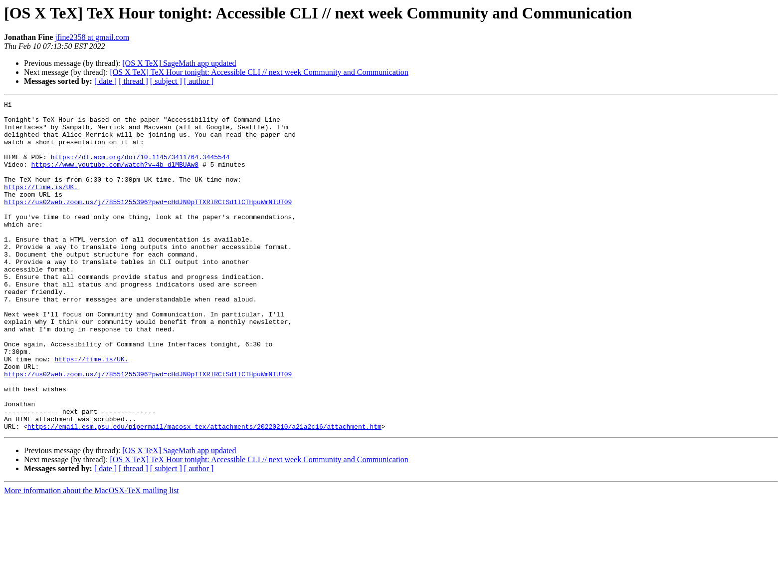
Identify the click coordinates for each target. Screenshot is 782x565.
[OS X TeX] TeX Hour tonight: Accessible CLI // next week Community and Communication (259, 72)
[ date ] (105, 81)
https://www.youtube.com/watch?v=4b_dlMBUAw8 (114, 177)
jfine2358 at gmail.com (92, 37)
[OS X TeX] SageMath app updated (179, 63)
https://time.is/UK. (41, 204)
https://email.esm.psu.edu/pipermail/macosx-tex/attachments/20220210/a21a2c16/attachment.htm (204, 492)
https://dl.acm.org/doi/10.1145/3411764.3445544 (140, 168)
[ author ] (199, 81)
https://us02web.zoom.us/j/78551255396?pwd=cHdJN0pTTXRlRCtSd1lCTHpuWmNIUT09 (148, 222)
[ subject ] (166, 81)
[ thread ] (133, 81)
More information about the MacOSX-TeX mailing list (91, 556)
